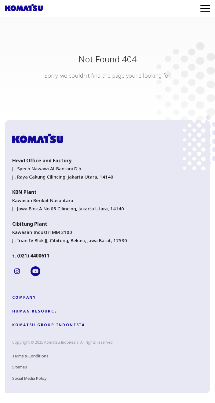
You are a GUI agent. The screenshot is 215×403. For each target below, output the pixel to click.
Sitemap (19, 367)
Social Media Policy (29, 378)
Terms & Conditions (30, 356)
